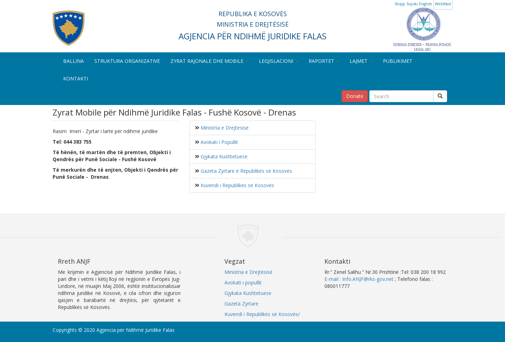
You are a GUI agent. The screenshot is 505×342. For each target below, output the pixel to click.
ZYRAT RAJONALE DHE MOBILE (209, 61)
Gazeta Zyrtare (241, 303)
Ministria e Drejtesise (224, 127)
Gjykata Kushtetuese (223, 156)
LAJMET (361, 61)
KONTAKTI (75, 78)
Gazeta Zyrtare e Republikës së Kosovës (245, 170)
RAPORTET (324, 61)
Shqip (400, 3)
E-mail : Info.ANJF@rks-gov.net (358, 279)
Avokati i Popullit (218, 142)
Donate (354, 96)
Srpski (412, 3)
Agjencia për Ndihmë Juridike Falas (135, 330)
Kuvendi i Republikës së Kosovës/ (262, 314)
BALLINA (73, 61)
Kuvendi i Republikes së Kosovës (236, 185)
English (425, 3)
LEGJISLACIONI (278, 61)
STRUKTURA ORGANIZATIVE (127, 61)
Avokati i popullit (243, 282)
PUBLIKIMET (400, 61)
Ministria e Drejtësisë (248, 272)
